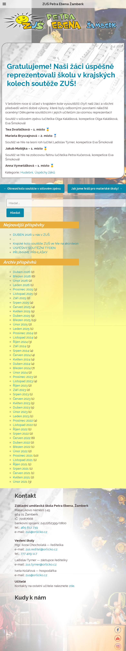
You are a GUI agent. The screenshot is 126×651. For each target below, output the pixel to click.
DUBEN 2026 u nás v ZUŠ (31, 235)
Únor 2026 (20, 281)
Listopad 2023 (23, 381)
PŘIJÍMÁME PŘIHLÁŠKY (30, 252)
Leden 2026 (21, 285)
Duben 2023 (21, 407)
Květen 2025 (21, 311)
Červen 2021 (21, 473)
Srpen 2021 (21, 468)
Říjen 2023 (20, 385)
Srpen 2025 (21, 302)
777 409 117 (29, 553)
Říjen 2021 (20, 464)
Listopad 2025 (23, 294)
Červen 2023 (21, 399)
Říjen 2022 (20, 429)
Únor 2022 (20, 451)
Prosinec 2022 (23, 420)
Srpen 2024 (21, 351)
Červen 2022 (21, 438)
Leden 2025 (21, 329)
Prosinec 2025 (23, 289)
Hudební (26, 172)
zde (71, 586)
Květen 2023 (21, 403)
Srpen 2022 (21, 433)
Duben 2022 (21, 442)
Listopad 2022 (23, 425)
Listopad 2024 (23, 337)
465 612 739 (29, 527)
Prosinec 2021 (23, 455)
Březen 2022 (21, 447)
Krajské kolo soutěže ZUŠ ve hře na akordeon (45, 243)
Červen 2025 (22, 307)
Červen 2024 (22, 355)
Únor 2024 (20, 372)
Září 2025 (19, 298)
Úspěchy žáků (45, 172)
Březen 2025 (22, 320)
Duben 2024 (21, 364)
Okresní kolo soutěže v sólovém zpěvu (32, 188)
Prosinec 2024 (23, 333)
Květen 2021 (21, 477)
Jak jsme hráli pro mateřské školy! (96, 188)
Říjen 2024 (20, 342)
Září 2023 (19, 390)
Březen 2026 (22, 276)
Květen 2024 (21, 359)
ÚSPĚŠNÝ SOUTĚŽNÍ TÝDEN (34, 248)
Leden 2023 (21, 416)
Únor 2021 (20, 482)
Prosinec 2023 (23, 377)
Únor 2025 (20, 324)
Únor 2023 (20, 412)
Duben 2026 (21, 272)
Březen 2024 (22, 368)
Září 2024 (19, 346)
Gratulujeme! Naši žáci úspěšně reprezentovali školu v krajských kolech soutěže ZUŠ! (61, 75)
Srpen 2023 (21, 394)
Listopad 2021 (23, 460)
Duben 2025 (21, 316)
